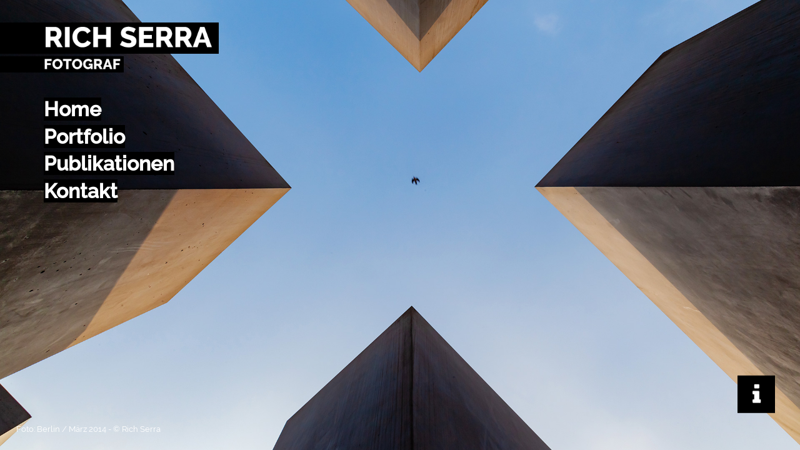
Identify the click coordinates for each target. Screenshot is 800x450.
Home (72, 109)
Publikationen (109, 163)
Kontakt (81, 190)
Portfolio (84, 136)
